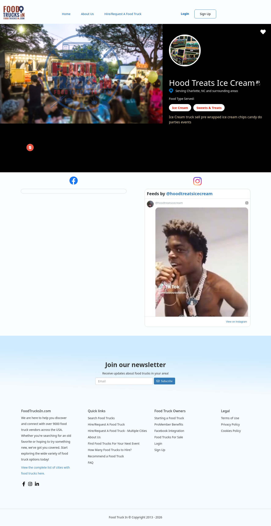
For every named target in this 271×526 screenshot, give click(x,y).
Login (185, 14)
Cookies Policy (231, 431)
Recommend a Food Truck (106, 456)
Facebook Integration (169, 431)
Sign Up (205, 14)
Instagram (30, 484)
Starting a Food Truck (169, 418)
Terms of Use (230, 418)
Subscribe (167, 381)
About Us (87, 14)
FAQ (91, 463)
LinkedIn (37, 484)
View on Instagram (236, 321)
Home (66, 14)
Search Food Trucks (101, 418)
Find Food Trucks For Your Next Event (114, 443)
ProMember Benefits (168, 424)
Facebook (23, 484)
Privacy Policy (230, 424)
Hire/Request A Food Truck (122, 14)
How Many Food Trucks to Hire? (109, 450)
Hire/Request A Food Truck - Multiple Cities (117, 431)
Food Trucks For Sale (168, 437)
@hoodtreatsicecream (189, 193)
